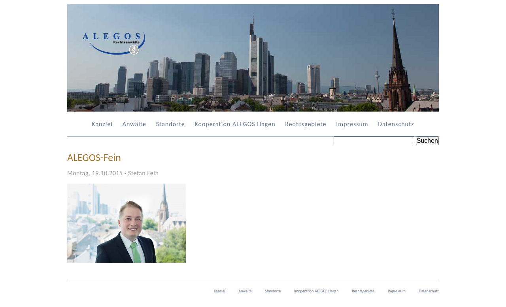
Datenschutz (396, 124)
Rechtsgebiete (305, 124)
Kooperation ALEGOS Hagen (234, 124)
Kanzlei (102, 124)
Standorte (170, 124)
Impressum (352, 124)
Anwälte (134, 124)
